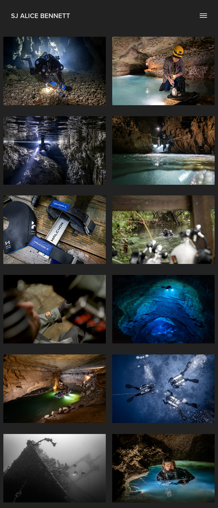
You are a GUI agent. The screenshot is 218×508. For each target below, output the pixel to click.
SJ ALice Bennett (40, 15)
